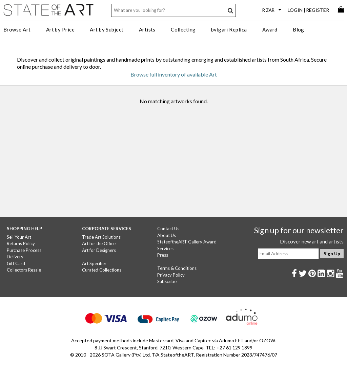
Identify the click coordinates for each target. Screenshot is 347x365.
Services (165, 248)
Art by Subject (106, 29)
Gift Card (16, 263)
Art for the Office (99, 243)
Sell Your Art (19, 237)
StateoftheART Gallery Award (187, 241)
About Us (166, 235)
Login (295, 10)
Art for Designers (99, 250)
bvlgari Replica (229, 29)
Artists (147, 29)
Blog (298, 29)
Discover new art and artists (312, 241)
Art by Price (60, 29)
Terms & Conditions (177, 268)
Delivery (15, 256)
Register (317, 10)
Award (270, 29)
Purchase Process (24, 250)
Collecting (183, 29)
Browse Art (17, 29)
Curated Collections (101, 270)
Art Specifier (94, 263)
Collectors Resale (24, 270)
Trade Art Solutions (101, 237)
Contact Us (168, 228)
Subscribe (167, 281)
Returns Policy (21, 243)
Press (162, 255)
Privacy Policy (171, 275)
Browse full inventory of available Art (173, 74)
